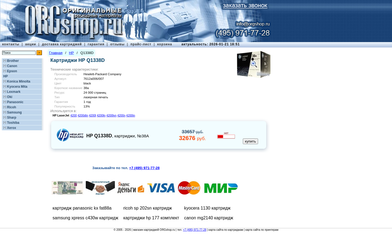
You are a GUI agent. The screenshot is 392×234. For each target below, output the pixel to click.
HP (5, 76)
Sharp (11, 117)
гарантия (96, 44)
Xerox (11, 128)
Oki (9, 97)
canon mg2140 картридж (208, 218)
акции (30, 44)
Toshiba (13, 123)
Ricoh (11, 107)
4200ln (101, 115)
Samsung (14, 112)
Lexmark (13, 92)
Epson (12, 71)
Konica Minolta (18, 81)
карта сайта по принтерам (261, 229)
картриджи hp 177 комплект (151, 218)
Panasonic (15, 102)
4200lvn (111, 115)
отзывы (117, 44)
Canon (12, 66)
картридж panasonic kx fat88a (82, 208)
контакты (10, 44)
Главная (55, 53)
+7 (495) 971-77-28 (194, 229)
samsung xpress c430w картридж (85, 218)
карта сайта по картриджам (226, 229)
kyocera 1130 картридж (207, 208)
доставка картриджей (62, 44)
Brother (13, 61)
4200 (73, 115)
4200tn (130, 115)
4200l (92, 115)
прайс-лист (140, 44)
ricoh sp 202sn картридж (147, 208)
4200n (121, 115)
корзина (164, 44)
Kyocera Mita (17, 86)
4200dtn (83, 115)
